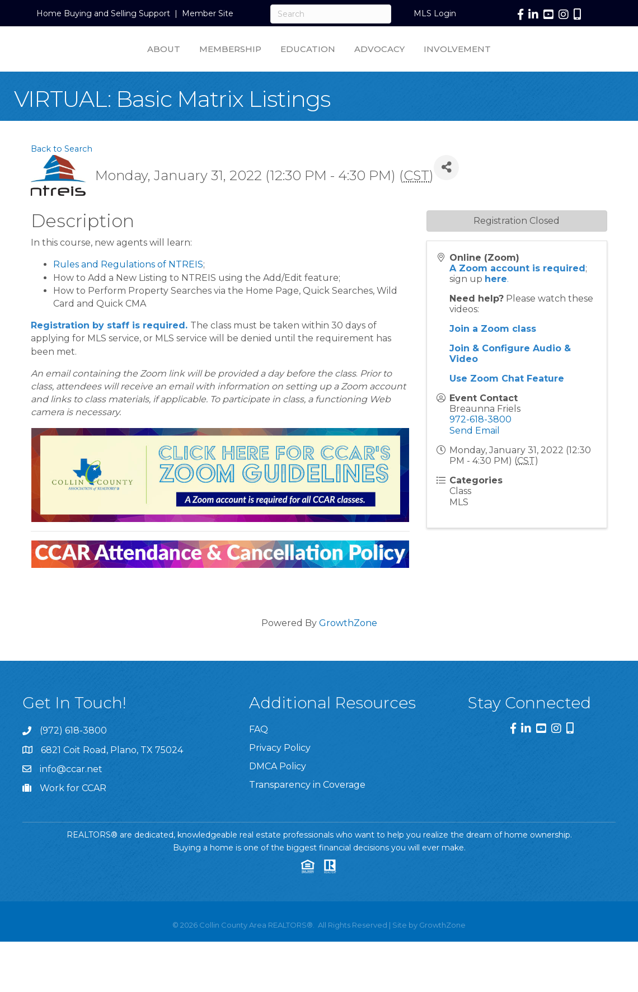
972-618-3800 (480, 446)
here (496, 306)
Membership (133, 62)
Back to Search (61, 176)
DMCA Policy (277, 793)
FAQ (258, 756)
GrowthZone (348, 650)
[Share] (446, 195)
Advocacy (477, 62)
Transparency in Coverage (307, 812)
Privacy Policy (280, 775)
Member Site (207, 13)
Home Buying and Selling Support (103, 13)
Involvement (554, 62)
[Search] (330, 13)
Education (210, 62)
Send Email (474, 458)
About (66, 62)
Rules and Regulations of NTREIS (128, 291)
